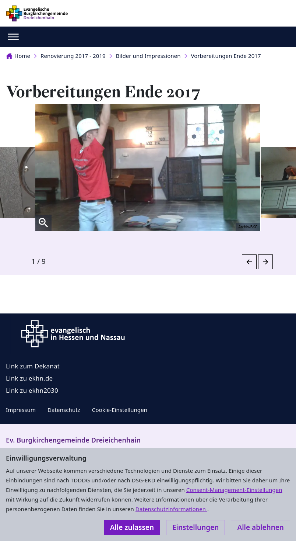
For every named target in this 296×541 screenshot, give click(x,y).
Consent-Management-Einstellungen (234, 489)
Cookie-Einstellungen (119, 409)
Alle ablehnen (260, 527)
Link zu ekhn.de (29, 378)
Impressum (21, 409)
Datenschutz (63, 409)
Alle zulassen (132, 527)
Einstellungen (195, 527)
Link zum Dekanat (33, 366)
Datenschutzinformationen (171, 509)
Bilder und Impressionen (148, 55)
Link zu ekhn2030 (32, 390)
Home (18, 55)
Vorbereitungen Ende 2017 (226, 55)
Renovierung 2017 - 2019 (73, 55)
